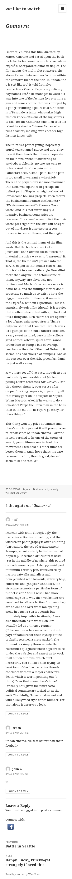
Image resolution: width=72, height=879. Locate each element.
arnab (16, 728)
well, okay (21, 492)
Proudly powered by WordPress (23, 874)
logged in (30, 810)
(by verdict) (42, 489)
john (28, 489)
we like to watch (23, 8)
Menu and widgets (62, 12)
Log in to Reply (18, 713)
